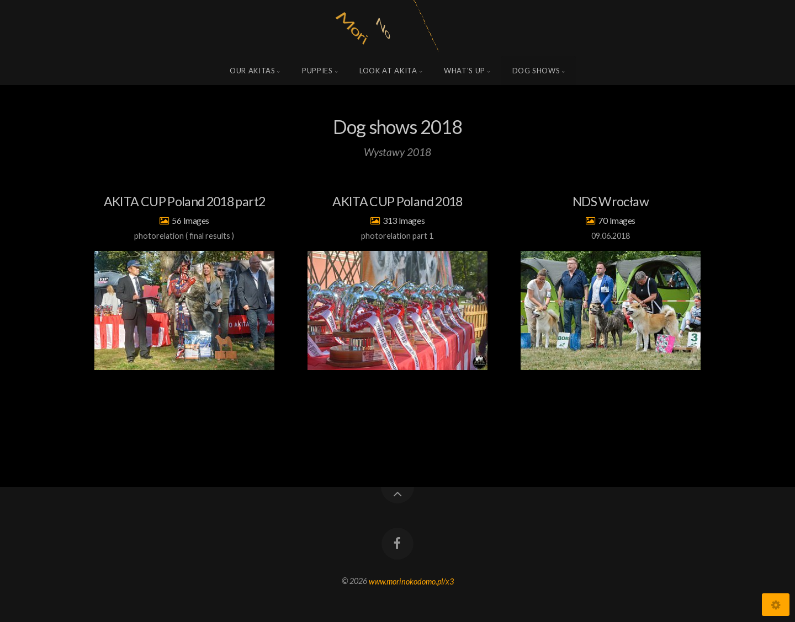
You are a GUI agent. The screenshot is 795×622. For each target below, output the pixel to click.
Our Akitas (252, 70)
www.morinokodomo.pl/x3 (411, 581)
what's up (464, 70)
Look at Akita (388, 70)
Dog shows (536, 70)
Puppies (317, 70)
